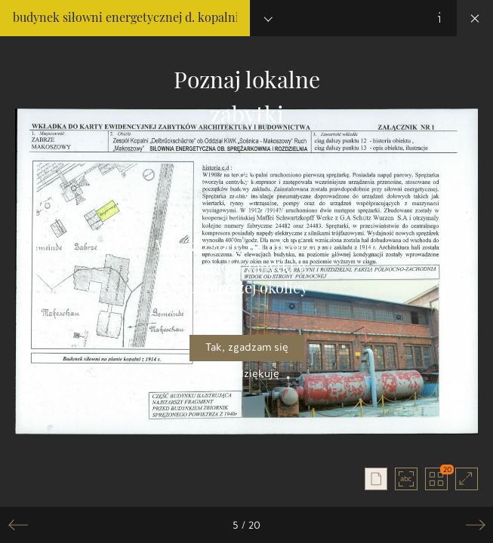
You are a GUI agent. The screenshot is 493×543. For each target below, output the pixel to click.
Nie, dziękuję (246, 374)
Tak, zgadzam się (246, 347)
